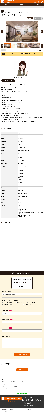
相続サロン (5, 390)
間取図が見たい (20, 302)
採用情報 (29, 411)
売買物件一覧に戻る (22, 371)
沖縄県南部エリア (17, 7)
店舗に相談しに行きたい (33, 302)
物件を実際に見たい (7, 302)
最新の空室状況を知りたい (8, 304)
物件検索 (22, 4)
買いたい (6, 7)
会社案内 (21, 411)
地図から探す (36, 4)
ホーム (2, 7)
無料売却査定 (14, 387)
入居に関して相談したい (28, 304)
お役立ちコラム (12, 411)
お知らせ (4, 411)
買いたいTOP (7, 4)
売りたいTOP (5, 387)
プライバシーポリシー (6, 413)
